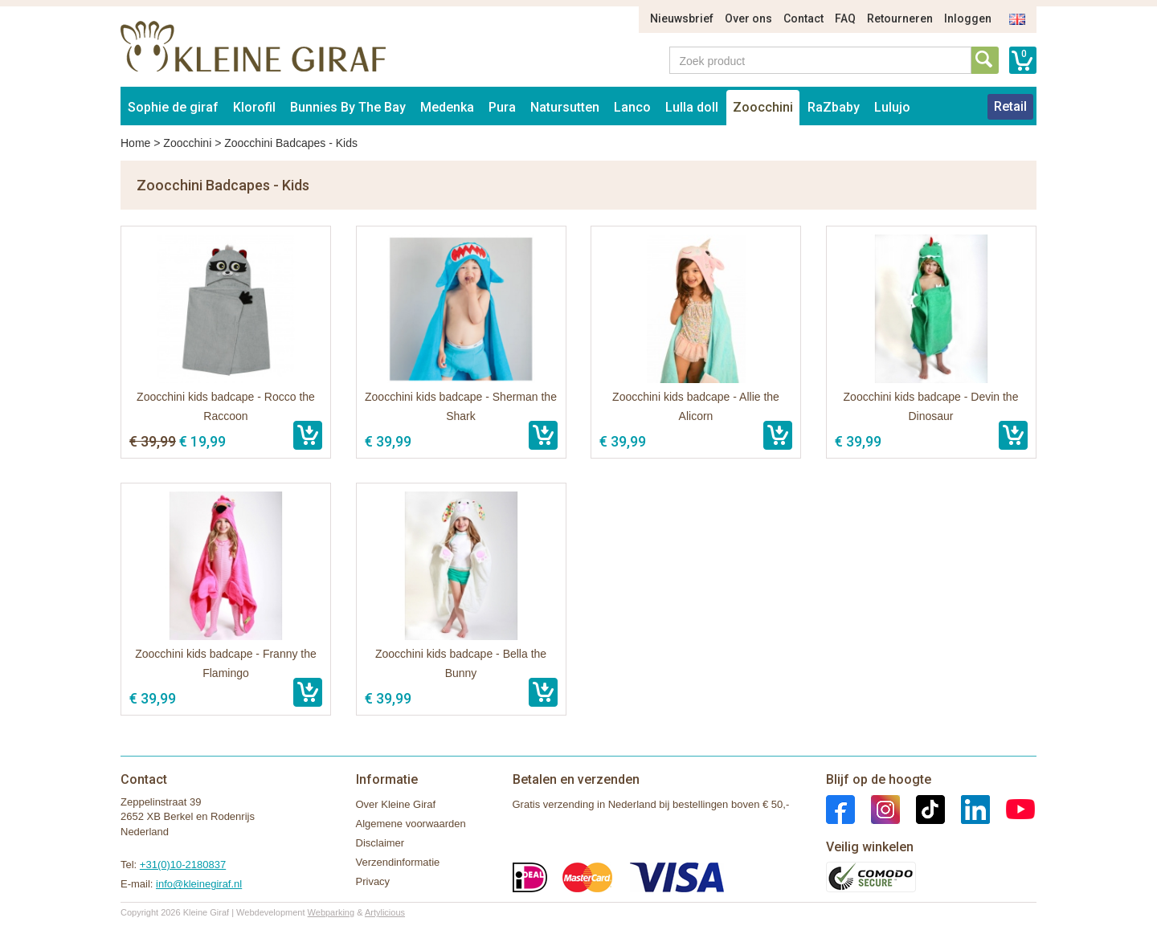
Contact (803, 18)
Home (135, 143)
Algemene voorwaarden (411, 824)
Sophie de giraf (173, 107)
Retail (1010, 106)
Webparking (331, 912)
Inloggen (967, 18)
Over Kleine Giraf (396, 804)
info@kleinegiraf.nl (199, 884)
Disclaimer (380, 843)
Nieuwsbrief (681, 18)
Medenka (447, 107)
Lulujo (892, 107)
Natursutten (564, 107)
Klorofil (254, 107)
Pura (502, 107)
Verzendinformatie (398, 862)
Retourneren (900, 18)
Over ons (748, 18)
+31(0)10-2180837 (183, 865)
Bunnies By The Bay (348, 107)
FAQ (845, 18)
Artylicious (385, 912)
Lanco (632, 107)
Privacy (373, 881)
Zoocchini (763, 107)
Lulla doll (691, 107)
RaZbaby (833, 107)
